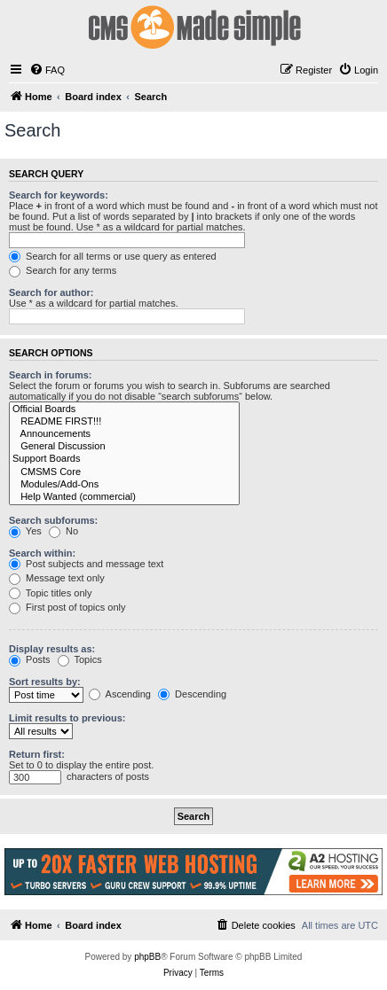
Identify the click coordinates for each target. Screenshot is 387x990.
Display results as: (52, 648)
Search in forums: (50, 375)
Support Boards (124, 459)
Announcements (124, 434)
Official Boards (124, 409)
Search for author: (51, 292)
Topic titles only (50, 593)
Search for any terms (62, 270)
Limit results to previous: (67, 718)
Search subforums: (53, 520)
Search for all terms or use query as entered (113, 256)
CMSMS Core (124, 472)
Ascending (120, 694)
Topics (80, 659)
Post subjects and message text (86, 563)
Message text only (57, 578)
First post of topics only (67, 607)
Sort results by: (45, 681)
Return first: (37, 754)
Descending (192, 694)
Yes (25, 531)
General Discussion (124, 446)
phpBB (147, 957)
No (63, 531)
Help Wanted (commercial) (124, 497)
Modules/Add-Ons (124, 485)
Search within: (42, 553)
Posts (30, 659)
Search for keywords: (58, 195)
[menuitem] (47, 70)
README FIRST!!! (124, 422)
